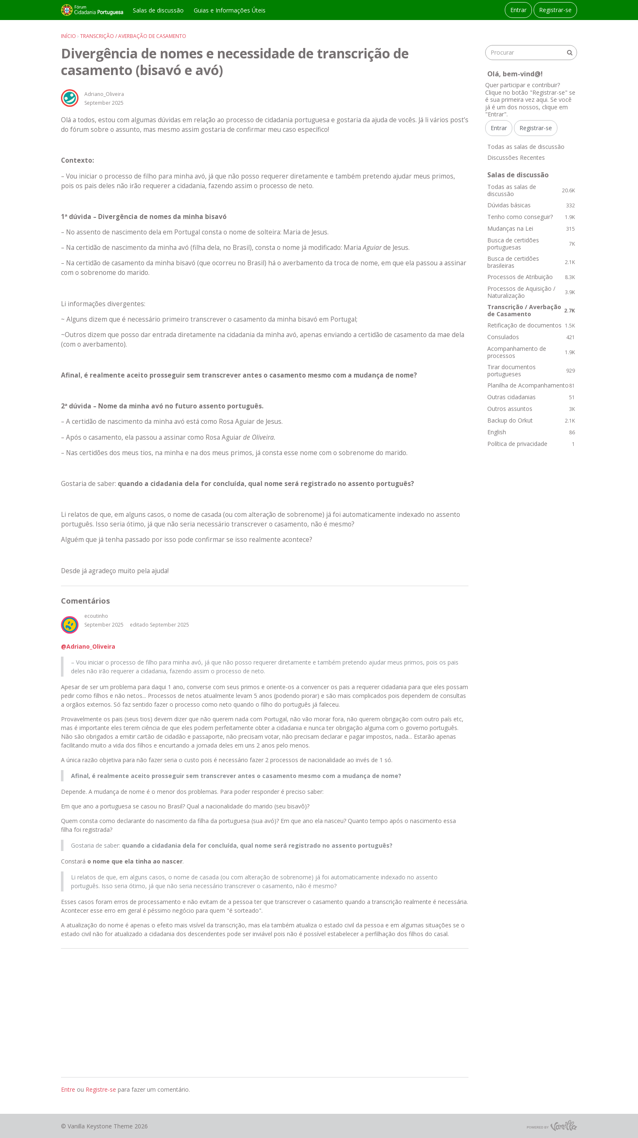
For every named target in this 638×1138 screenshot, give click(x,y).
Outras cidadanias (531, 397)
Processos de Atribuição (531, 277)
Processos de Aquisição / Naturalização (531, 292)
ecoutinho (96, 615)
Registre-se (101, 1089)
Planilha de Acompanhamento (531, 385)
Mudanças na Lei (531, 228)
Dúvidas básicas (531, 205)
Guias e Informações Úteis (230, 10)
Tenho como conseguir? (531, 217)
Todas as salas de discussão (526, 147)
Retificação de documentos (531, 325)
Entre (68, 1089)
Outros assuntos (531, 409)
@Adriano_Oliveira (88, 646)
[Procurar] (569, 52)
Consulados (531, 337)
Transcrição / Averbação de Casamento (531, 310)
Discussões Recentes (516, 157)
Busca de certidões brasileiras (531, 262)
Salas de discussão (158, 10)
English (531, 432)
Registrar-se (555, 10)
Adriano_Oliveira (104, 94)
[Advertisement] (264, 1012)
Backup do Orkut (531, 420)
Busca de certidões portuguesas (531, 244)
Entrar (518, 10)
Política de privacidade (531, 444)
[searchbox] (531, 52)
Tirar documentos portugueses (531, 370)
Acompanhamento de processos (531, 352)
